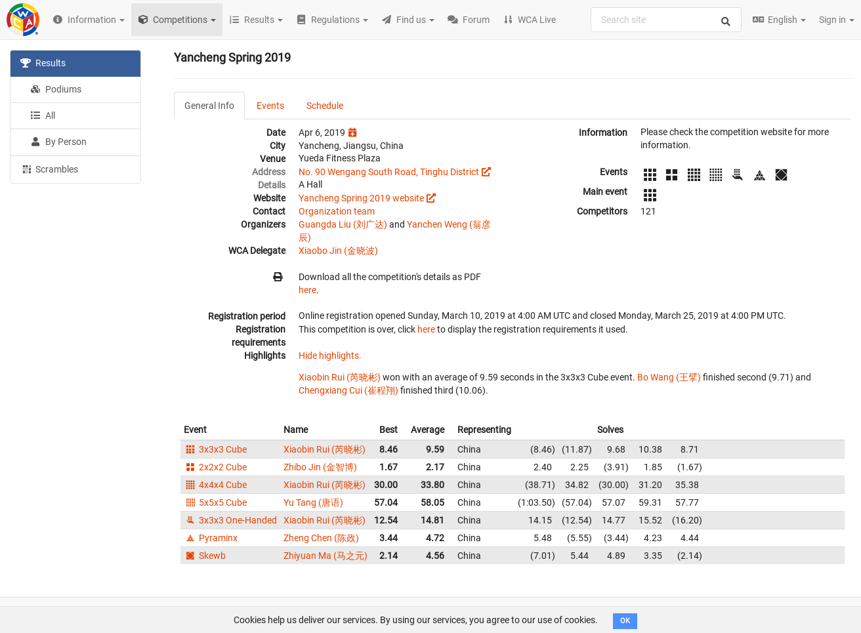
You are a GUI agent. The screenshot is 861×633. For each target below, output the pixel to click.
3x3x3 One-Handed (230, 520)
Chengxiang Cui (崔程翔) (348, 390)
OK (625, 621)
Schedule (324, 105)
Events (270, 105)
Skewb (205, 555)
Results (43, 63)
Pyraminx (211, 538)
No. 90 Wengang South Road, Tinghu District (389, 172)
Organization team (337, 211)
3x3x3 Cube (215, 449)
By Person (58, 141)
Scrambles (49, 168)
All (42, 115)
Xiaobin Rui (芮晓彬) (340, 377)
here (307, 290)
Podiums (55, 89)
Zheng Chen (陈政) (321, 538)
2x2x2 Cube (215, 467)
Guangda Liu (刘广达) (343, 224)
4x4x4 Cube (215, 485)
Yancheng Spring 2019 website (361, 198)
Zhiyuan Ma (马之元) (326, 555)
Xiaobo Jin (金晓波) (338, 250)
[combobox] (666, 19)
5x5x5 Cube (215, 502)
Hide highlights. (330, 355)
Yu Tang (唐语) (313, 502)
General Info (209, 105)
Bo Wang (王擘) (669, 377)
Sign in (836, 19)
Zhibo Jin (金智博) (320, 467)
